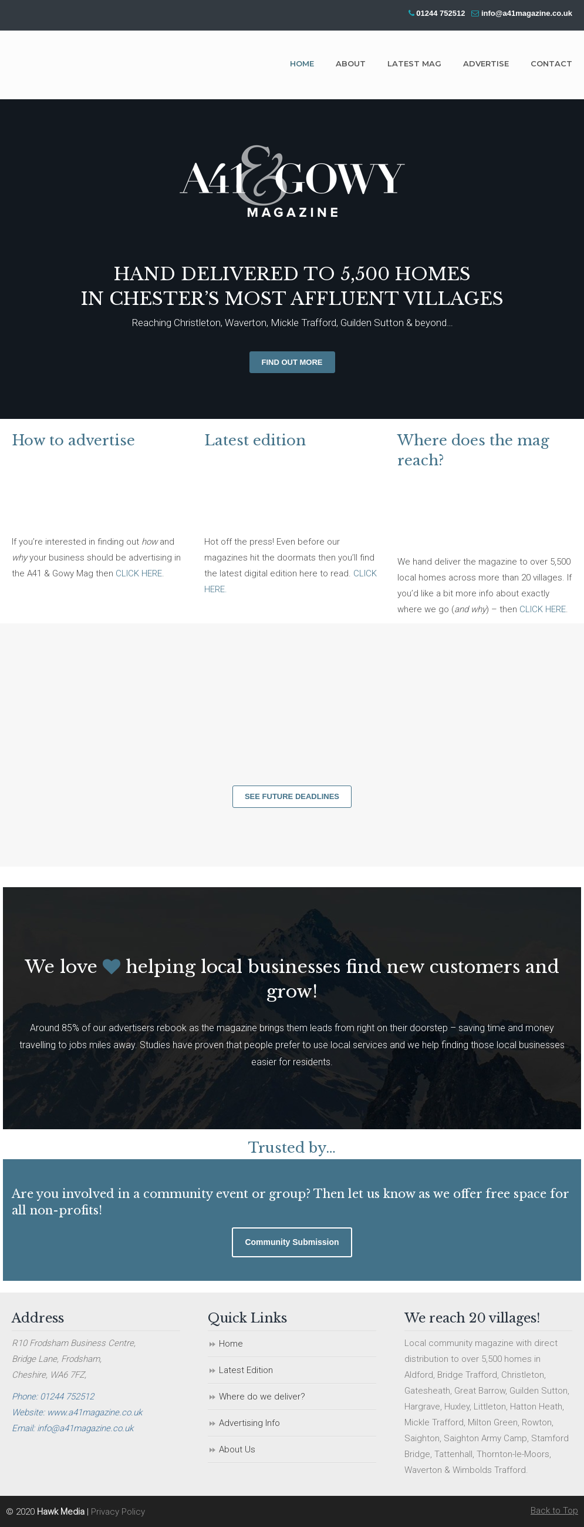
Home (231, 1343)
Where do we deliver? (262, 1396)
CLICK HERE (139, 573)
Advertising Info (249, 1423)
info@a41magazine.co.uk (526, 13)
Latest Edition (246, 1370)
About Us (237, 1449)
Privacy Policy (118, 1511)
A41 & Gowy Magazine (100, 64)
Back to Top (554, 1510)
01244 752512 (440, 13)
